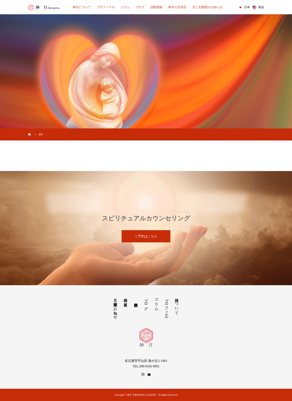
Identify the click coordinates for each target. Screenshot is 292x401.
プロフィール (106, 7)
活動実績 (156, 7)
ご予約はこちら (146, 236)
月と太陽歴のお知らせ (207, 7)
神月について (82, 7)
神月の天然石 (177, 7)
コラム (125, 7)
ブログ (140, 7)
